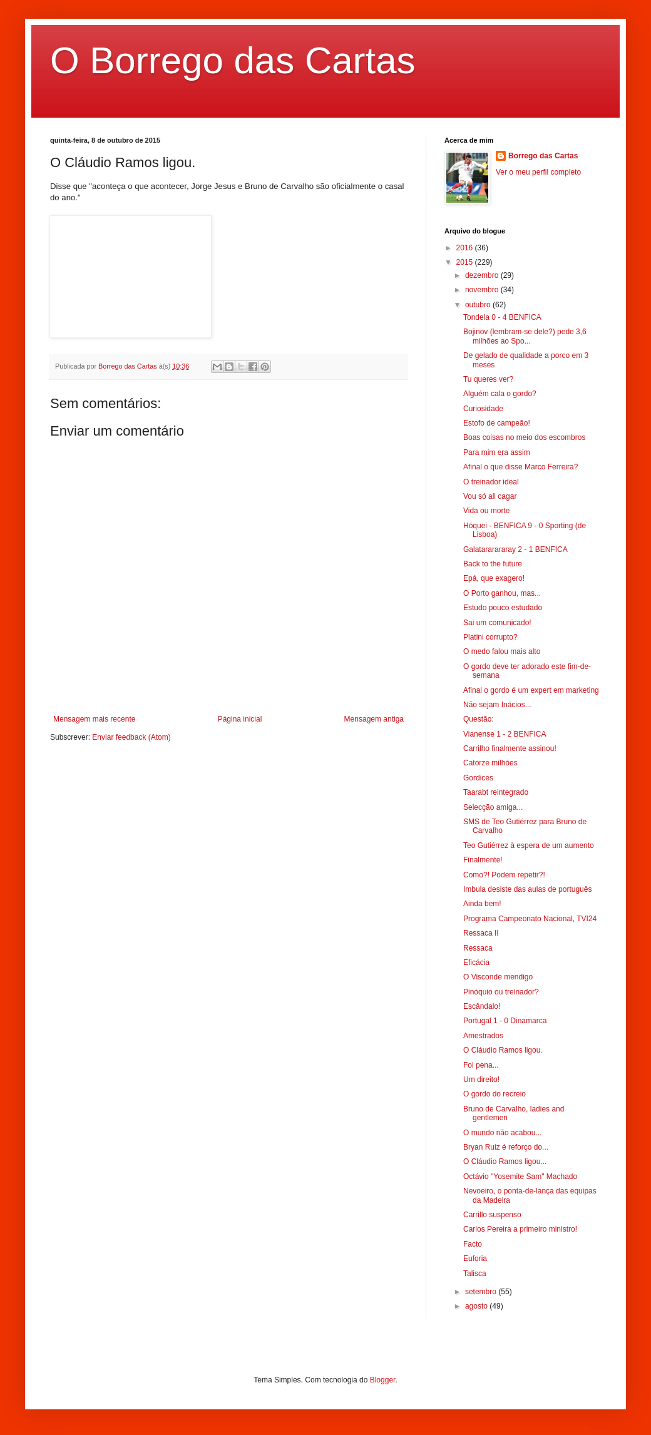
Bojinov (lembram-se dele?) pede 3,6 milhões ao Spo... (525, 336)
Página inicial (240, 719)
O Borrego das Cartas (233, 60)
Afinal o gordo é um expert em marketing (531, 690)
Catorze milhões (490, 762)
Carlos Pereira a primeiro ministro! (520, 1229)
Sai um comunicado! (497, 622)
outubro (479, 304)
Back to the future (492, 563)
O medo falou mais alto (501, 651)
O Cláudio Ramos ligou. (503, 1050)
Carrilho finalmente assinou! (509, 748)
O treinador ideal (491, 481)
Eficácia (476, 962)
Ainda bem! (482, 903)
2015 (465, 262)
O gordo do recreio (494, 1094)
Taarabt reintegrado (495, 792)
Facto (472, 1244)
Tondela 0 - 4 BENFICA (502, 317)
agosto (477, 1306)
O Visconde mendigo (498, 977)
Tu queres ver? (488, 379)
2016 (465, 247)
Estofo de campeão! (496, 423)
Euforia (475, 1258)
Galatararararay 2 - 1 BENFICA (515, 549)
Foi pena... (481, 1065)
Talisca (474, 1273)
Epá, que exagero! (494, 578)
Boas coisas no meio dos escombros (524, 437)
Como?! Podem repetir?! (504, 875)
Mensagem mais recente (94, 719)
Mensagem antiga (374, 719)
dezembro (483, 275)
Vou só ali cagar (489, 496)
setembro (481, 1291)
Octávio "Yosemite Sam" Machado (520, 1176)
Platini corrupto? (490, 637)
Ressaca (478, 948)
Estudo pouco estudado (502, 607)
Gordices (478, 778)
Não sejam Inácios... (497, 704)
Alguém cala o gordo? (499, 393)
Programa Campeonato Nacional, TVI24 (530, 918)
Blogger (383, 1380)
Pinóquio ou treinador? (501, 992)
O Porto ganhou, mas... (502, 593)
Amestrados (483, 1035)
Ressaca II (481, 933)
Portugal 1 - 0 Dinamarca (504, 1020)
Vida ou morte (486, 510)
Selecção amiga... (493, 807)
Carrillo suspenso (492, 1214)
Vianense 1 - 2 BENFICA (504, 734)
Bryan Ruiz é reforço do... (505, 1147)
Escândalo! (481, 1006)
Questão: (478, 719)
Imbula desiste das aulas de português (527, 889)
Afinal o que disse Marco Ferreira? (520, 466)
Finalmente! (483, 859)
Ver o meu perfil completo (538, 172)
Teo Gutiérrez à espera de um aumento (528, 845)
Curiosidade (483, 408)
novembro (483, 289)
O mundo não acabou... (502, 1132)
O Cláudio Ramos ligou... (504, 1161)
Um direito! (481, 1079)
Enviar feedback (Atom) (131, 737)
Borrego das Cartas (543, 155)
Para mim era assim (496, 452)
